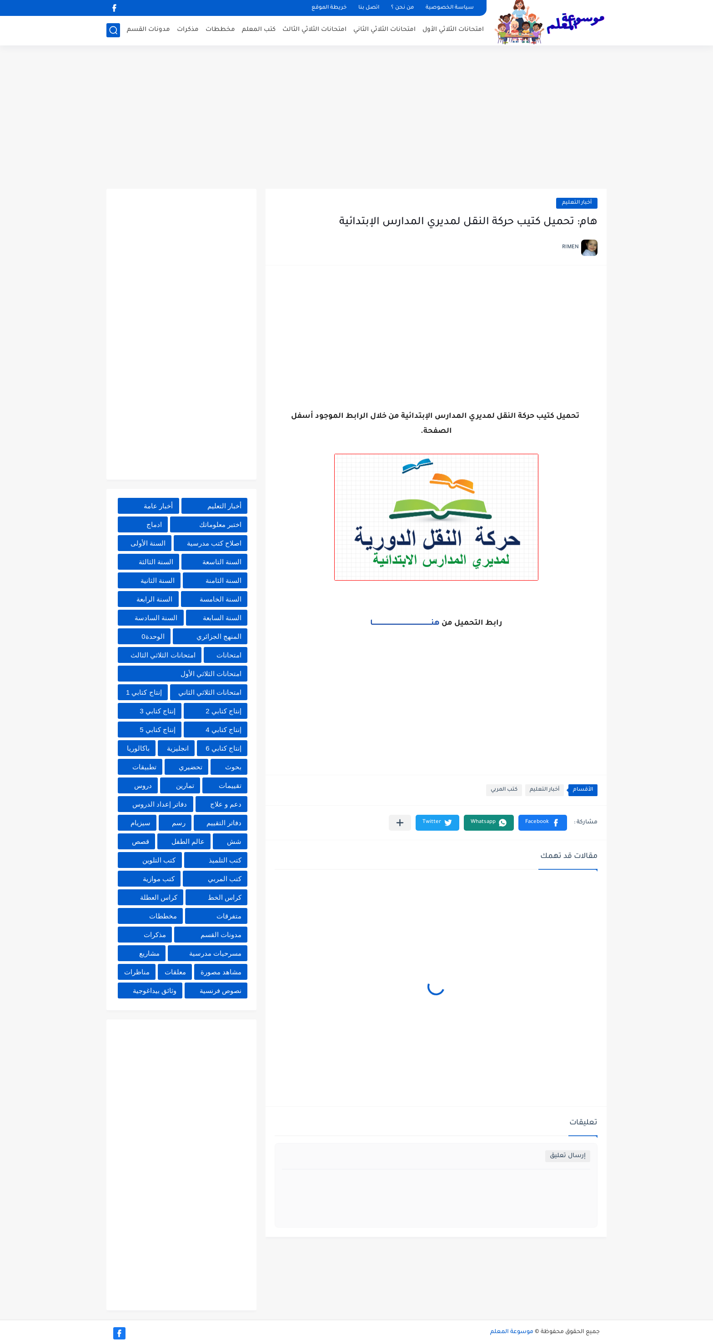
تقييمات (230, 785)
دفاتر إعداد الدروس (159, 804)
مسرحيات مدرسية (215, 953)
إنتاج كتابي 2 (223, 711)
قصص (140, 841)
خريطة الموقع (328, 8)
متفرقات (228, 916)
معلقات (175, 972)
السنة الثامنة (223, 580)
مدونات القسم (148, 29)
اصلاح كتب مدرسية (214, 543)
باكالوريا (138, 748)
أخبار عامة (158, 506)
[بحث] (113, 30)
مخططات (220, 29)
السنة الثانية (158, 580)
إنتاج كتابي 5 (158, 729)
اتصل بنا (368, 8)
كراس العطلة (158, 897)
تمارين (185, 785)
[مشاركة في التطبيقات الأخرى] (400, 823)
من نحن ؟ (402, 8)
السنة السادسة (156, 618)
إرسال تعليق (568, 1156)
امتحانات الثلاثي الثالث (314, 29)
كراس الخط (224, 897)
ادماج (154, 524)
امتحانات (228, 655)
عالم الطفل (188, 841)
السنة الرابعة (154, 599)
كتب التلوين (159, 860)
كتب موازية (159, 879)
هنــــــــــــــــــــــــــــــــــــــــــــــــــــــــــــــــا (405, 623)
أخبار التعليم (577, 203)
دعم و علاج (225, 804)
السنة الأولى (148, 543)
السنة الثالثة (156, 562)
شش (234, 841)
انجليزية (178, 748)
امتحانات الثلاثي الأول (453, 29)
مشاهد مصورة (221, 972)
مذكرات (188, 29)
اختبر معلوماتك (220, 524)
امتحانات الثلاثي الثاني (384, 29)
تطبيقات (144, 767)
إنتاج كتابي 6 (223, 748)
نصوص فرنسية (220, 990)
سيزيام (141, 823)
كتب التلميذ (225, 860)
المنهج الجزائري (218, 636)
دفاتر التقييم (223, 823)
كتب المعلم (259, 29)
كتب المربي (504, 790)
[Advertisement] (356, 118)
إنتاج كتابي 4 (223, 729)
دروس (143, 785)
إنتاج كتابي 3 (158, 711)
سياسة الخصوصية (450, 8)
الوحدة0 (152, 636)
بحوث (233, 767)
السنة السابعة (222, 618)
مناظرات (137, 972)
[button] (542, 823)
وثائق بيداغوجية (154, 990)
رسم (179, 823)
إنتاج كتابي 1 (144, 692)
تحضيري (190, 767)
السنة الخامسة (220, 599)
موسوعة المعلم (511, 1332)
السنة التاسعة (221, 562)
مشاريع (149, 953)
